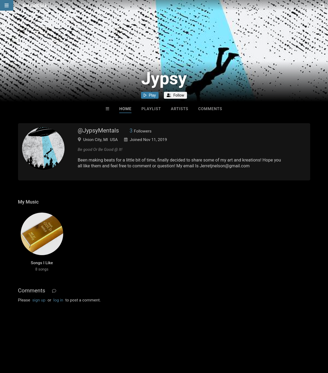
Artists (179, 108)
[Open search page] (322, 5)
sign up (38, 300)
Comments (210, 108)
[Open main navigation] (6, 5)
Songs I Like (42, 262)
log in (58, 300)
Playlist (151, 108)
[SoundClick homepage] (35, 5)
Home (125, 108)
